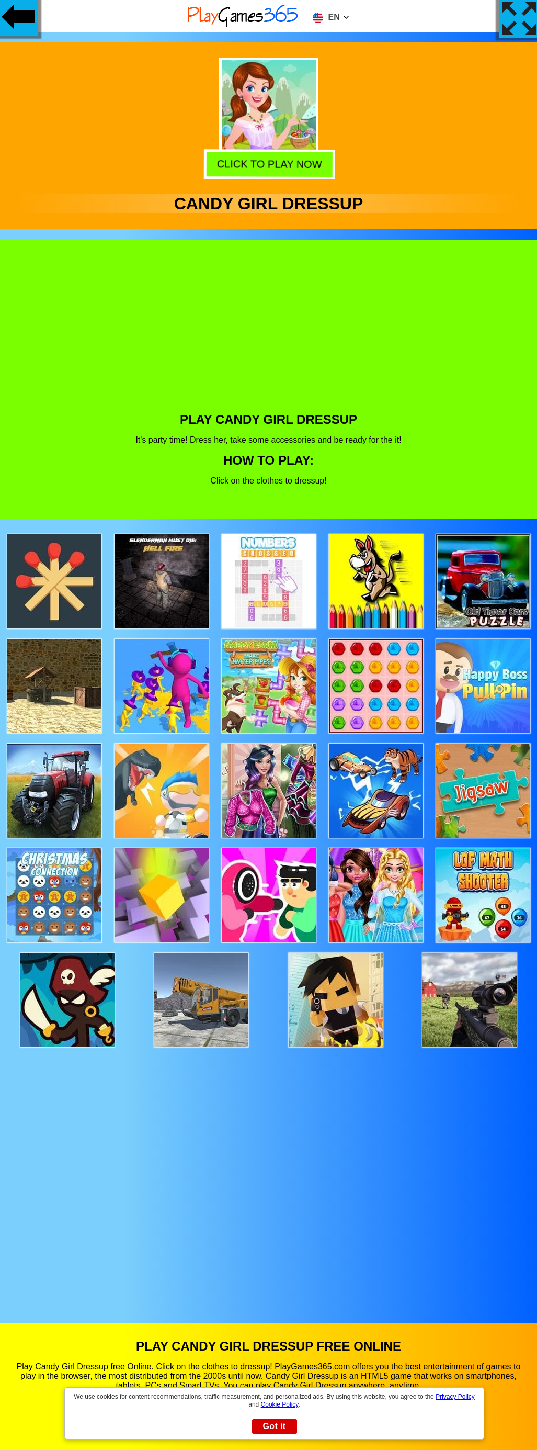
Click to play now (269, 164)
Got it (273, 1426)
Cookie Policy (280, 1404)
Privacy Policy (455, 1396)
